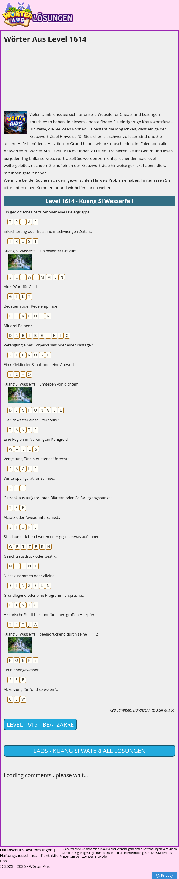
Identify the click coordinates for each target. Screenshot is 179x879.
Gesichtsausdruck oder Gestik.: (30, 556)
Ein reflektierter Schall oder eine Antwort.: (40, 364)
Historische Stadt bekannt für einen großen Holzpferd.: (51, 614)
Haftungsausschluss (18, 855)
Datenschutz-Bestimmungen (26, 849)
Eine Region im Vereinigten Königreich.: (38, 439)
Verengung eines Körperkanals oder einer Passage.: (48, 345)
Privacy (164, 875)
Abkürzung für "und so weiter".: (31, 689)
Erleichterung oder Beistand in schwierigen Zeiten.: (48, 231)
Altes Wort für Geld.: (21, 286)
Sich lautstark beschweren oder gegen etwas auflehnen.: (52, 536)
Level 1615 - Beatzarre (40, 724)
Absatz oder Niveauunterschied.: (32, 517)
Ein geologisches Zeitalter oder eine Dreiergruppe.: (47, 212)
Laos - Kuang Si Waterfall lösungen (90, 751)
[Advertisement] (39, 76)
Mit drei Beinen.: (18, 325)
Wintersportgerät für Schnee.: (29, 478)
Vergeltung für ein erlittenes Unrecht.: (36, 458)
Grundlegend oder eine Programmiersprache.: (44, 595)
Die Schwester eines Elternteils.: (31, 420)
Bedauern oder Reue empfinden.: (33, 306)
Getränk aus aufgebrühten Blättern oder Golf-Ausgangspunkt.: (58, 497)
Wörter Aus (39, 866)
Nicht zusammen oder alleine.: (30, 575)
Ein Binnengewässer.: (22, 670)
